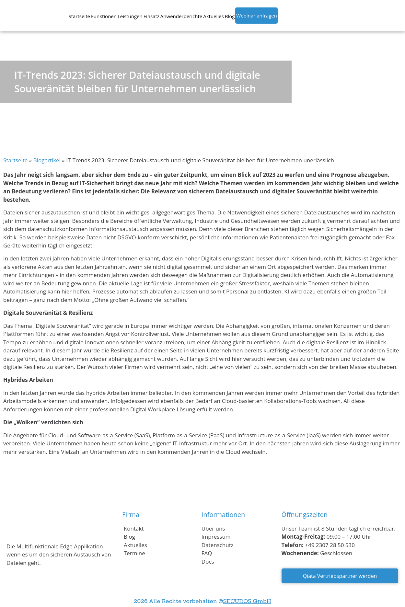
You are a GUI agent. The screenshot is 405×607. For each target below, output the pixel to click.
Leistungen (130, 16)
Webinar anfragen (256, 15)
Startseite (79, 16)
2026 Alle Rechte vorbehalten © (202, 601)
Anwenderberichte (181, 16)
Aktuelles (213, 16)
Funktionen (104, 16)
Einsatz (151, 16)
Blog (230, 16)
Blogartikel (47, 160)
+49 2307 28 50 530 (330, 545)
